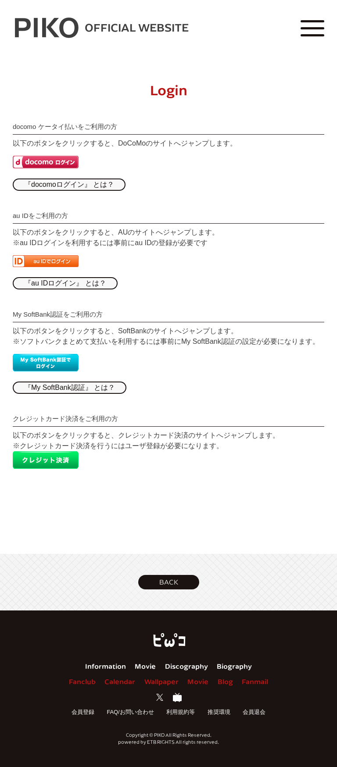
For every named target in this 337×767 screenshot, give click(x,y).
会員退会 (254, 712)
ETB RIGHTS (161, 741)
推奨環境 (219, 712)
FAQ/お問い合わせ (130, 712)
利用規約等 (180, 712)
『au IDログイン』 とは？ (65, 283)
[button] (168, 582)
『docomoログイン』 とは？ (69, 184)
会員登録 (83, 712)
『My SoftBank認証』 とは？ (69, 387)
